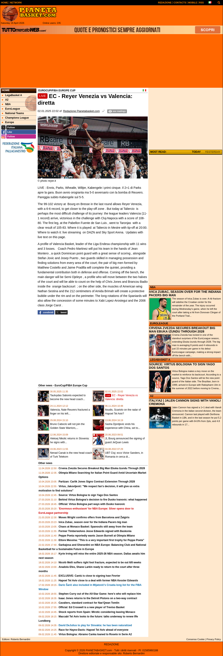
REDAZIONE (111, 644)
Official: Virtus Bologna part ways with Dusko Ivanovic (92, 504)
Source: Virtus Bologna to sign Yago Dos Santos (88, 495)
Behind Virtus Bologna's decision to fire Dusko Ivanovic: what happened (103, 499)
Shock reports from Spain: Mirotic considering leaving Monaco (97, 612)
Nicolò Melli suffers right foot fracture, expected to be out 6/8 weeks (100, 562)
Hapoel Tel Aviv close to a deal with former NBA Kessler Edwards (98, 580)
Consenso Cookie (195, 639)
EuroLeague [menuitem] (11, 108)
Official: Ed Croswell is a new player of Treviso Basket (92, 607)
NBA (153, 287)
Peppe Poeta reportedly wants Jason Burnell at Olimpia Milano (97, 535)
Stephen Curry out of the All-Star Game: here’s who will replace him (100, 593)
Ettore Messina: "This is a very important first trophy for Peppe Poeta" (101, 540)
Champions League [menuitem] (15, 117)
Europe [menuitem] (8, 122)
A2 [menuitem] (5, 99)
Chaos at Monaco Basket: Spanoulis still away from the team (96, 526)
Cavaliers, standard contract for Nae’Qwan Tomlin (89, 602)
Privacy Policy (214, 639)
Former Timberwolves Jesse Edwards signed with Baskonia (95, 531)
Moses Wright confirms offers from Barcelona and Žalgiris (94, 517)
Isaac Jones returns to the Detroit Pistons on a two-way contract (98, 598)
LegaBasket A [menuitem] (12, 95)
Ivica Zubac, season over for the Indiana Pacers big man (93, 522)
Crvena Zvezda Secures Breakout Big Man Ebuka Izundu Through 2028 (102, 468)
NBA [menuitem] (6, 104)
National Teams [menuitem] (13, 113)
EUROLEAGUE (159, 323)
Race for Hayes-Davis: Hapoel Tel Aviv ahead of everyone (93, 629)
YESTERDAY (212, 151)
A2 (151, 396)
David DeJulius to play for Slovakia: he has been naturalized (95, 625)
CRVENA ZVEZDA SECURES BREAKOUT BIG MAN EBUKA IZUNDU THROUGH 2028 (182, 329)
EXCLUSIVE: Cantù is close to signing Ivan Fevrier (89, 575)
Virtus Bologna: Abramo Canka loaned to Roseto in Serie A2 (95, 634)
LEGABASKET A (160, 359)
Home (6, 90)
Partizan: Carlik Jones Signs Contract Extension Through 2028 (97, 481)
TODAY (196, 151)
